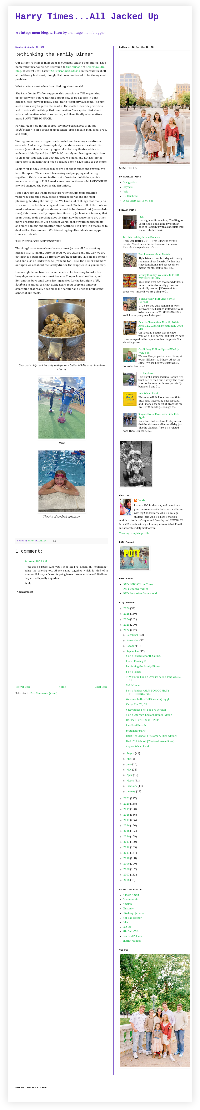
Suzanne (29, 561)
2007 (126, 874)
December (133, 635)
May (129, 769)
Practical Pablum (132, 936)
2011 (126, 853)
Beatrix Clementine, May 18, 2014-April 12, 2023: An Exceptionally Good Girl (160, 325)
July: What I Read (148, 393)
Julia (125, 922)
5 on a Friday (133, 672)
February (132, 786)
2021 (126, 798)
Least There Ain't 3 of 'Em (138, 200)
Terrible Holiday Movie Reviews (141, 237)
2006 (126, 880)
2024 (126, 619)
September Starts (136, 730)
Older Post (101, 687)
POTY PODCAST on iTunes (138, 584)
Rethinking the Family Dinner (143, 666)
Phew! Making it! (136, 661)
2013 (126, 842)
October (131, 646)
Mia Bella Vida (131, 931)
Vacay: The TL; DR (136, 704)
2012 (126, 847)
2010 (126, 858)
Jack (125, 191)
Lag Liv (127, 927)
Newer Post (23, 687)
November (133, 640)
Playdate (128, 187)
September (133, 651)
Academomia (130, 899)
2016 (126, 825)
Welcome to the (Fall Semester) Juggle (148, 699)
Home (62, 687)
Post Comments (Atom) (43, 693)
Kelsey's (91, 67)
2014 (126, 836)
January (131, 791)
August (131, 753)
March (131, 780)
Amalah (127, 904)
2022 (126, 630)
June (129, 764)
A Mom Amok (131, 895)
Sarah (141, 500)
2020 (126, 803)
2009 (126, 863)
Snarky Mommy (132, 940)
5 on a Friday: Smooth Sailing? (143, 656)
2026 (126, 608)
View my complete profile (134, 533)
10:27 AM (41, 561)
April (130, 775)
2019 (126, 809)
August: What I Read (137, 746)
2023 (126, 624)
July (129, 759)
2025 (126, 614)
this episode (74, 67)
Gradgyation (130, 182)
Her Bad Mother (132, 918)
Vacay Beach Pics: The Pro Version (146, 709)
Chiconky (128, 908)
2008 (126, 869)
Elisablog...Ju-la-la (133, 913)
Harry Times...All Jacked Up (87, 17)
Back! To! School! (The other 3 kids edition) (151, 736)
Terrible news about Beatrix (154, 254)
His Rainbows (130, 196)
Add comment (25, 592)
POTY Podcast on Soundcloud (140, 593)
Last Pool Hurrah (136, 725)
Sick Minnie (133, 685)
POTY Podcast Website (135, 588)
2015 (126, 831)
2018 (126, 814)
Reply (28, 583)
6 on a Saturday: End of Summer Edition (149, 715)
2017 (126, 820)
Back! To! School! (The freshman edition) (150, 741)
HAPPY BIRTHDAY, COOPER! (142, 720)
